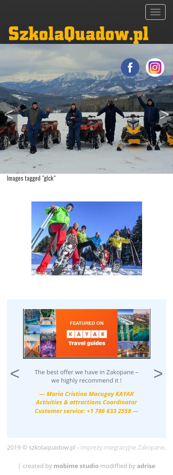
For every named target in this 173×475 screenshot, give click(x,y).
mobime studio (76, 466)
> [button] (166, 113)
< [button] (10, 113)
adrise (146, 466)
